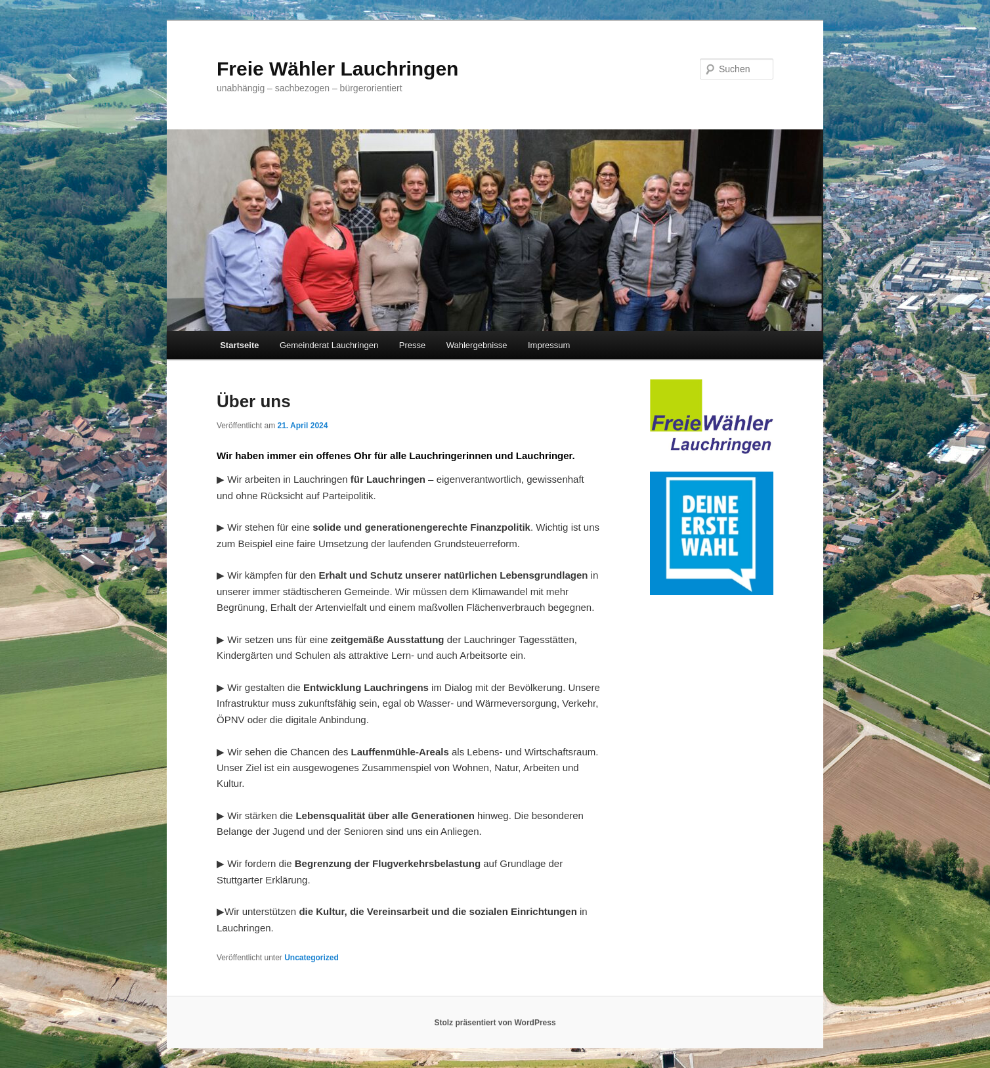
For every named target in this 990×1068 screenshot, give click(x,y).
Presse (412, 345)
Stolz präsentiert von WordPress (494, 1022)
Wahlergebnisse (476, 345)
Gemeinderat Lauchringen (329, 345)
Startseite (239, 345)
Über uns (254, 401)
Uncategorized (311, 957)
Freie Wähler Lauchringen (337, 68)
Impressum (549, 345)
